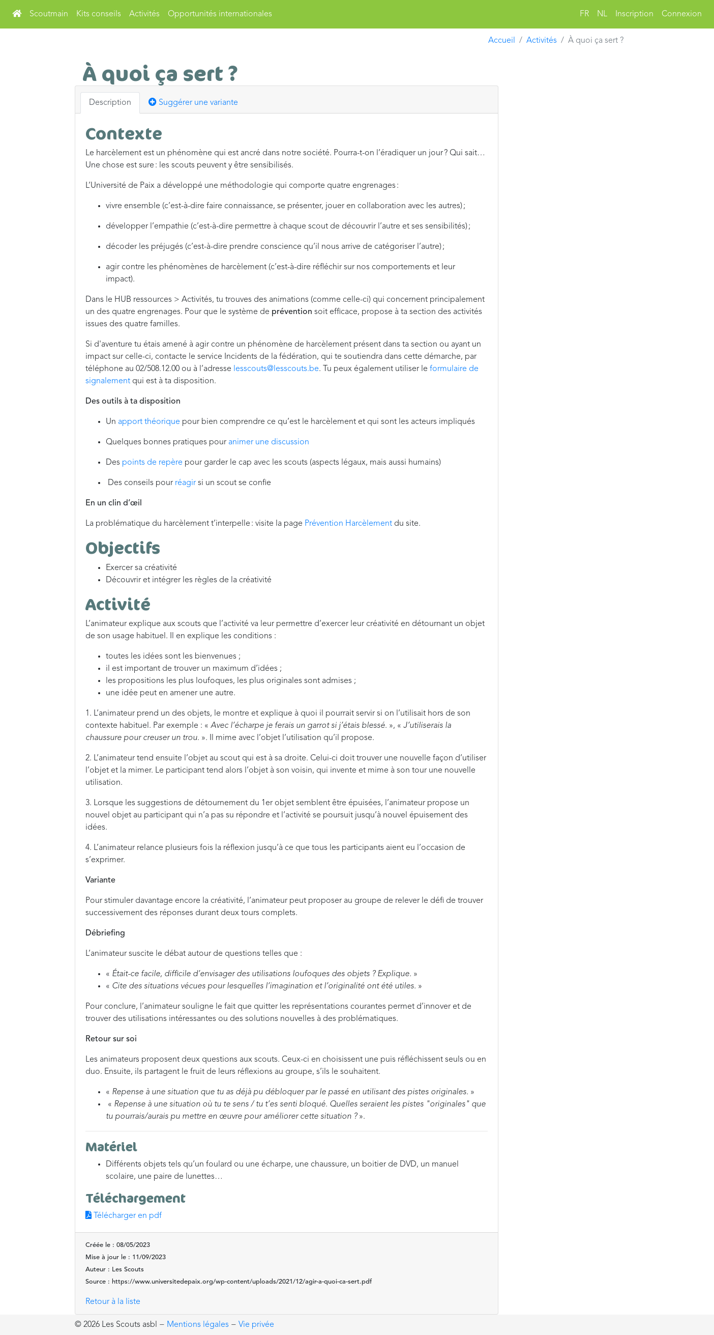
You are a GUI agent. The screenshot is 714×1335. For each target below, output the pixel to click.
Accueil (501, 41)
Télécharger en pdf (123, 1216)
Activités (144, 14)
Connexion (682, 14)
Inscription (634, 14)
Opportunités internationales (220, 14)
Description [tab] (110, 103)
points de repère (152, 463)
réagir (185, 483)
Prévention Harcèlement (348, 524)
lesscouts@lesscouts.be (276, 369)
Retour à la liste (112, 1302)
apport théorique (149, 422)
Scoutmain (48, 14)
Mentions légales (198, 1325)
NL (602, 14)
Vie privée (256, 1325)
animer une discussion (268, 442)
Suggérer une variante (193, 102)
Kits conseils (98, 14)
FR (584, 14)
